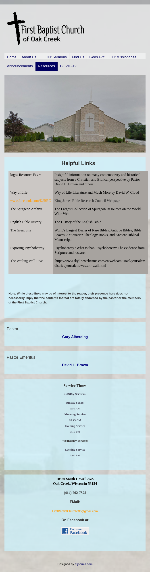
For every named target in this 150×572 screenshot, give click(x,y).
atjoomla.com (83, 564)
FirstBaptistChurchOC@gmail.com (75, 511)
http (58, 261)
